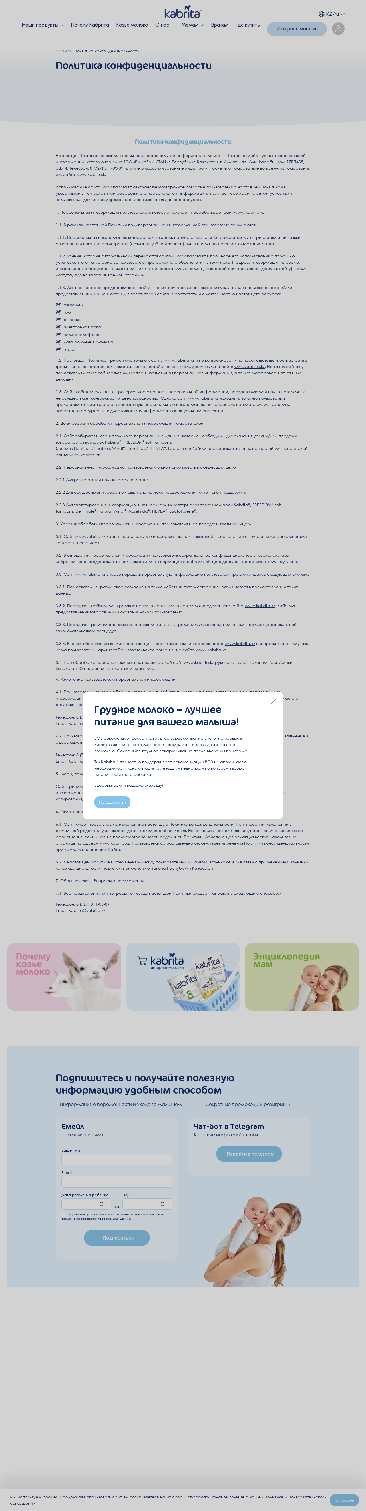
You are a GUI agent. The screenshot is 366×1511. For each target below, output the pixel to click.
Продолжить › (112, 802)
